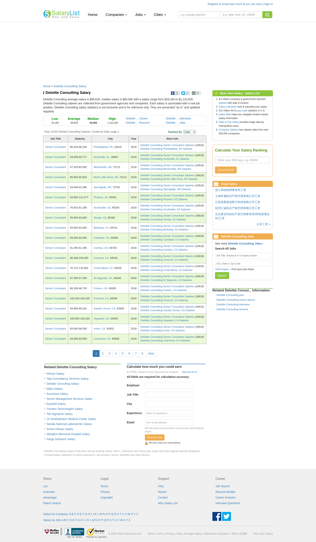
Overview (49, 491)
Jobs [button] (140, 15)
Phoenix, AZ (101, 197)
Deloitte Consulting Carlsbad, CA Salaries (164, 239)
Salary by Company (55, 514)
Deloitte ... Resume (138, 122)
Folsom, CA (100, 288)
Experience (134, 413)
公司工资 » (263, 224)
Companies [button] (116, 15)
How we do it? (189, 372)
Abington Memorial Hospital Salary (68, 434)
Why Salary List (168, 503)
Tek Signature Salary (60, 414)
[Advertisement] (158, 51)
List (45, 486)
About (151, 533)
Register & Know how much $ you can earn (235, 4)
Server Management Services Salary (70, 398)
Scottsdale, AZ (102, 207)
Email (130, 422)
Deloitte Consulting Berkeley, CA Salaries (164, 229)
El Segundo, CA (103, 278)
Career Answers (225, 497)
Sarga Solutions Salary (61, 439)
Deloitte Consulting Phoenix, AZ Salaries (163, 199)
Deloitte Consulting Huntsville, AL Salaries (164, 158)
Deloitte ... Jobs (176, 122)
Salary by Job (51, 520)
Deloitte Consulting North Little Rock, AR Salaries (169, 178)
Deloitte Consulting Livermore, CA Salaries (165, 340)
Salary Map (225, 114)
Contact (163, 497)
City (129, 403)
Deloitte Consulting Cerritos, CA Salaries (163, 249)
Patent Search (52, 503)
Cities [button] (160, 15)
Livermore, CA (102, 338)
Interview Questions (227, 503)
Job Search (222, 486)
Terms (104, 486)
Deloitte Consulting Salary (70, 86)
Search (222, 275)
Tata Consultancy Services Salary (68, 378)
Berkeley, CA (101, 227)
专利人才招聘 (239, 533)
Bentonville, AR (102, 167)
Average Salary (193, 533)
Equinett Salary (56, 403)
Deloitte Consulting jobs (230, 294)
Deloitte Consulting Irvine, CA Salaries (162, 330)
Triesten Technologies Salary (65, 408)
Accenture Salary (57, 393)
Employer (133, 385)
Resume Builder (225, 491)
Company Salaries (228, 129)
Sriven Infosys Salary (60, 429)
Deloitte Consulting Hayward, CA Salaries (164, 320)
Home (94, 14)
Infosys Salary (55, 373)
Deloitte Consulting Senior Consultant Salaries (167, 145)
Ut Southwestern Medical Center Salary (71, 419)
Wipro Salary (55, 388)
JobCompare (222, 269)
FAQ (161, 486)
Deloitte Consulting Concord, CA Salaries (164, 259)
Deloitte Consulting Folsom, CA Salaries (163, 290)
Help (179, 533)
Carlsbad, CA (101, 237)
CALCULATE (226, 170)
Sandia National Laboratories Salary (69, 424)
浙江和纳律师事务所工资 (230, 190)
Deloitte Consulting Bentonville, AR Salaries (165, 168)
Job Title (132, 394)
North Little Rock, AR (106, 177)
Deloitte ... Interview (178, 118)
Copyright (107, 497)
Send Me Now (154, 437)
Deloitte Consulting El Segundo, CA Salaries (166, 280)
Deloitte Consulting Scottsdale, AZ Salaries (165, 209)
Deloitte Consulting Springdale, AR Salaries (165, 189)
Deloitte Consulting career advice (235, 299)
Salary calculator (228, 106)
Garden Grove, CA (104, 308)
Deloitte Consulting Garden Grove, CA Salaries (167, 310)
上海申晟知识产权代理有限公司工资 (237, 196)
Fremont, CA (101, 298)
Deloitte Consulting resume (232, 309)
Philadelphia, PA (103, 146)
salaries (223, 103)
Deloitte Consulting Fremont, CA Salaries (164, 300)
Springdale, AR (102, 187)
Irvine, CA (99, 328)
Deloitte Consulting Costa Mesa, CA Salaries (166, 270)
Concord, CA (101, 257)
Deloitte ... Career (137, 118)
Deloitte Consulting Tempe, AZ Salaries (163, 219)
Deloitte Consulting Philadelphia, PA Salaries (166, 148)
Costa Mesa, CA (103, 267)
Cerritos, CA (101, 247)
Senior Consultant (55, 146)
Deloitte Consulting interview (232, 304)
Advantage (50, 497)
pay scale (242, 110)
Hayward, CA (101, 318)
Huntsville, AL (102, 157)
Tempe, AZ (100, 217)
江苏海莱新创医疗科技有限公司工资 (237, 202)
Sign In (268, 4)
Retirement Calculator (216, 533)
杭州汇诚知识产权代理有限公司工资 (237, 208)
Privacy (105, 491)
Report (162, 491)
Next (151, 353)
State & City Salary (229, 122)
